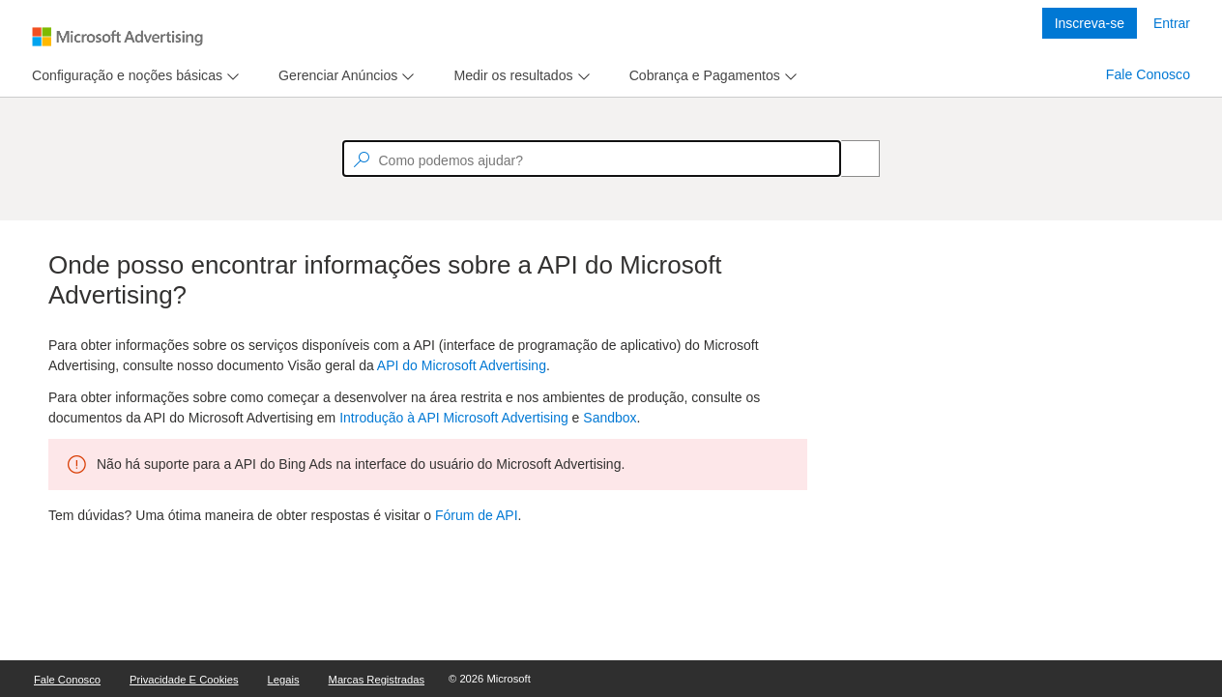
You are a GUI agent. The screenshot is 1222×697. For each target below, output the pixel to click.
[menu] (133, 76)
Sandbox (609, 417)
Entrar (1171, 23)
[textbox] (591, 158)
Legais (284, 679)
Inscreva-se (1089, 23)
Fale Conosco (1148, 74)
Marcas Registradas (376, 679)
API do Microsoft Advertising (461, 365)
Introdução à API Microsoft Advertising (453, 417)
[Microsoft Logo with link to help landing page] (117, 37)
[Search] (849, 158)
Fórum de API (476, 515)
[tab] (123, 76)
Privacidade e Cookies (184, 679)
